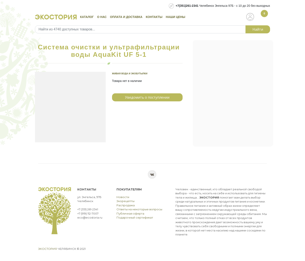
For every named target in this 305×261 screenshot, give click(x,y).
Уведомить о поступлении (147, 97)
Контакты (154, 17)
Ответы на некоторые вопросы (139, 209)
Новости (122, 197)
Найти (257, 29)
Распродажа (125, 205)
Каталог (87, 17)
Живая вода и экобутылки (129, 73)
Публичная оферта (130, 213)
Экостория (47, 248)
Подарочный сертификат (134, 217)
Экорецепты (125, 201)
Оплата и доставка (126, 17)
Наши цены (175, 17)
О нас (102, 17)
